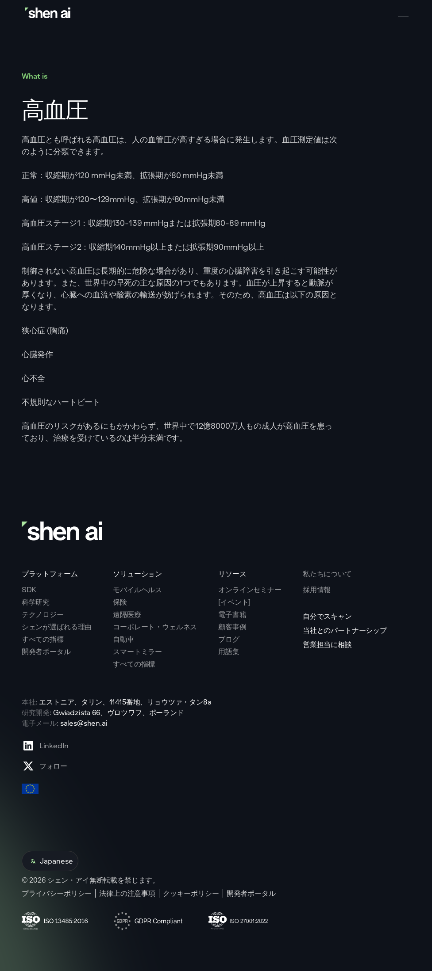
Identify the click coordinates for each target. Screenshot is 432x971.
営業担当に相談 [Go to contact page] (327, 644)
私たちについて (327, 573)
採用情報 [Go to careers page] (317, 589)
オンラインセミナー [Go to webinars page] (250, 589)
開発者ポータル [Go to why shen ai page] (46, 651)
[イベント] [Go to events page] (234, 602)
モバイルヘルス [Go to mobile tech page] (137, 589)
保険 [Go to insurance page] (120, 602)
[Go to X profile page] (45, 766)
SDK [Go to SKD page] (29, 589)
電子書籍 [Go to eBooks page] (232, 614)
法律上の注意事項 (127, 893)
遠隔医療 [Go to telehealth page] (127, 614)
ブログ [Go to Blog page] (228, 639)
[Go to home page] (49, 13)
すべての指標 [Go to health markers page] (134, 663)
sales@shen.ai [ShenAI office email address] (84, 722)
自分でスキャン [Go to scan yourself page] (327, 616)
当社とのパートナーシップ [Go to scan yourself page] (345, 630)
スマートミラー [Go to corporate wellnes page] (137, 651)
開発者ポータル (251, 893)
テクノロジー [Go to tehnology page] (43, 614)
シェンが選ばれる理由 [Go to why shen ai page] (57, 626)
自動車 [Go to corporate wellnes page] (123, 639)
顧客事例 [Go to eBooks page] (232, 626)
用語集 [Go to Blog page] (228, 651)
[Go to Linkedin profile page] (45, 745)
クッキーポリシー (191, 893)
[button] (401, 13)
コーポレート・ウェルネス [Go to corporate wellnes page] (155, 626)
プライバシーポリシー (57, 893)
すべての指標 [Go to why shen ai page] (43, 639)
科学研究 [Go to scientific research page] (36, 602)
